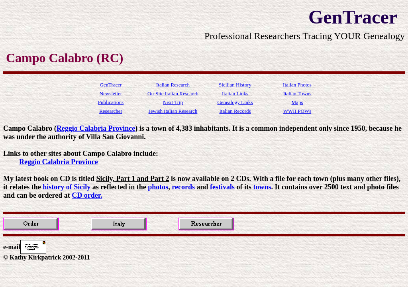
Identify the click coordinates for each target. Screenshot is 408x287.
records (183, 187)
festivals (222, 187)
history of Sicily (66, 187)
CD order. (87, 195)
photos (158, 187)
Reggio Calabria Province (96, 128)
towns (262, 187)
